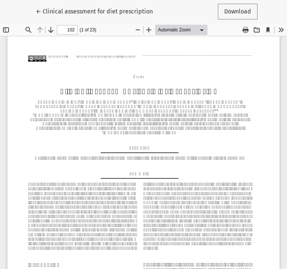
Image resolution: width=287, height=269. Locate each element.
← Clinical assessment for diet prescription (94, 11)
